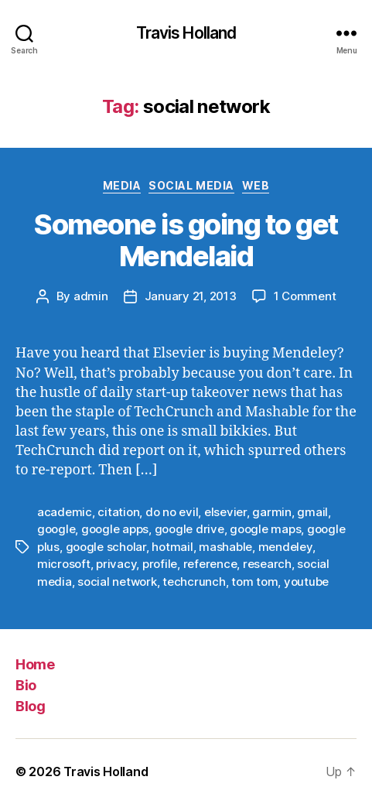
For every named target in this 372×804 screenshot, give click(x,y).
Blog (30, 706)
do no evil (171, 512)
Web (256, 185)
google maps (265, 529)
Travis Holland (186, 33)
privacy (116, 563)
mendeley (285, 546)
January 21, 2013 (191, 296)
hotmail (172, 546)
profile (159, 563)
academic (64, 512)
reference (210, 563)
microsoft (63, 563)
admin (90, 296)
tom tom (254, 581)
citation (118, 512)
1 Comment (305, 296)
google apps (114, 529)
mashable (225, 546)
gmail (312, 512)
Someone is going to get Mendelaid (186, 240)
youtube (306, 581)
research (267, 563)
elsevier (225, 512)
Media (122, 185)
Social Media (191, 185)
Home (34, 664)
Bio (25, 685)
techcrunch (193, 581)
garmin (271, 512)
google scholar (106, 546)
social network (116, 581)
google (56, 529)
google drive (189, 529)
